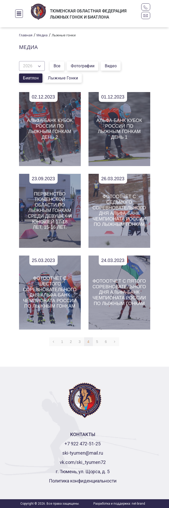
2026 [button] (27, 65)
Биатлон (31, 78)
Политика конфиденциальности (83, 481)
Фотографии (82, 65)
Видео (111, 65)
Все (57, 65)
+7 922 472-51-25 (145, 7)
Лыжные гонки (63, 78)
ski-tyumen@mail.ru (145, 15)
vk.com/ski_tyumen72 (83, 462)
